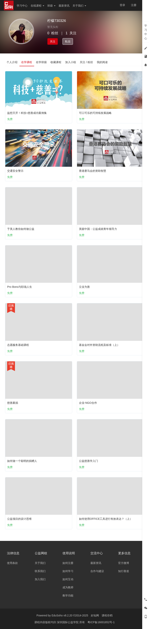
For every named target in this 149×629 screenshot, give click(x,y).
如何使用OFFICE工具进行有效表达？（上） (105, 518)
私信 (67, 41)
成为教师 (67, 587)
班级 (51, 5)
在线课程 (37, 5)
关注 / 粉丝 (87, 62)
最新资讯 (64, 5)
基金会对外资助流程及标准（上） (99, 344)
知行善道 (123, 571)
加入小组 (71, 62)
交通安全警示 (15, 170)
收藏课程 (56, 62)
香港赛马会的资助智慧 (92, 170)
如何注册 (67, 563)
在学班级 (41, 62)
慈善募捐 (12, 402)
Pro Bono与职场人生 (19, 286)
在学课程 (26, 62)
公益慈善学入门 (88, 460)
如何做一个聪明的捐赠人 (22, 460)
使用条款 (12, 563)
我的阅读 (102, 62)
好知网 (95, 615)
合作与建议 (97, 571)
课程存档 (107, 615)
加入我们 (40, 579)
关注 (52, 41)
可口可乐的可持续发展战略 (95, 112)
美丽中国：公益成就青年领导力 (98, 228)
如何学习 (67, 571)
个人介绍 (12, 62)
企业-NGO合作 (88, 402)
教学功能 (67, 595)
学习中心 (22, 5)
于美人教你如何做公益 (20, 228)
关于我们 (79, 5)
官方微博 (123, 563)
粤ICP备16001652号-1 (101, 622)
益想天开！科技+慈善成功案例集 (27, 112)
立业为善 (84, 286)
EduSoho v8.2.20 (62, 615)
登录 (122, 5)
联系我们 (40, 571)
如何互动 (67, 579)
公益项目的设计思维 (19, 518)
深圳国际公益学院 (68, 622)
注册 (133, 5)
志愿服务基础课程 (18, 344)
